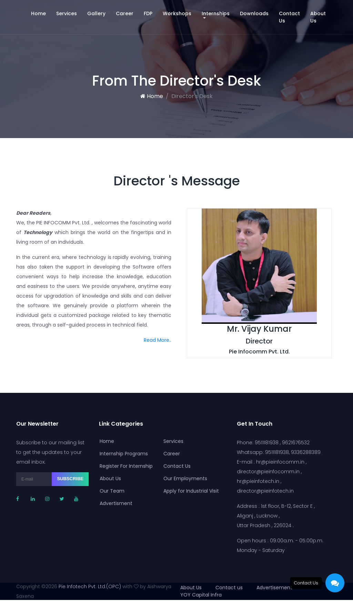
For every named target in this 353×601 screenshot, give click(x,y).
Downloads (254, 13)
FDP (148, 13)
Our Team (109, 490)
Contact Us (289, 17)
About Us (318, 17)
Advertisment (113, 503)
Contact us (229, 587)
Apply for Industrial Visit (189, 490)
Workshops (177, 13)
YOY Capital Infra (201, 594)
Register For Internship (124, 466)
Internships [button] (216, 13)
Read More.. (157, 340)
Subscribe (70, 478)
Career (124, 13)
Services (66, 13)
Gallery (96, 13)
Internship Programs (121, 453)
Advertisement (274, 587)
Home (41, 13)
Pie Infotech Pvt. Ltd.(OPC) (90, 586)
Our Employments (183, 478)
